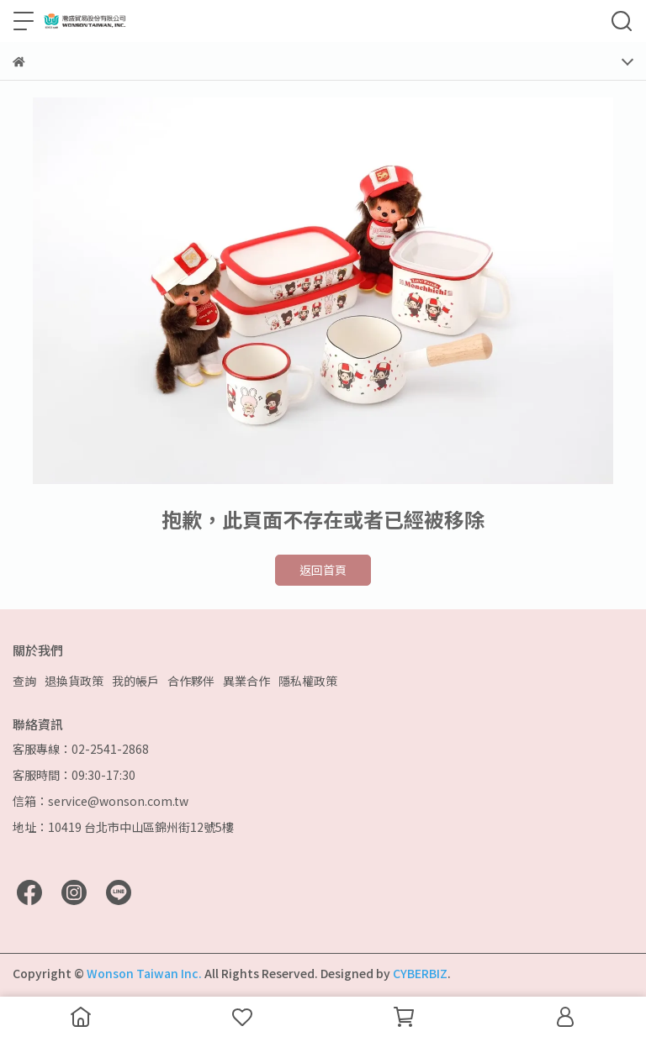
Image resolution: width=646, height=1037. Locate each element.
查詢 (24, 680)
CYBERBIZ (420, 973)
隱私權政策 (307, 680)
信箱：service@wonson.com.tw (100, 800)
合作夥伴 (190, 680)
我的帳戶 (135, 680)
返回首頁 (323, 569)
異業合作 (246, 680)
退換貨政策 (74, 680)
